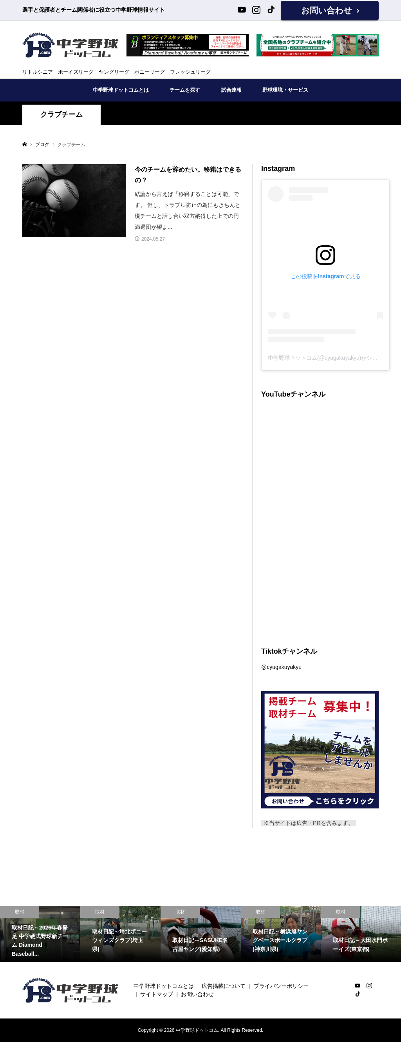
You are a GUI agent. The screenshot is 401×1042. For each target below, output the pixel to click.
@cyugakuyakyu (281, 667)
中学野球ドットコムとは (121, 90)
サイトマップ (156, 994)
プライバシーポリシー (281, 986)
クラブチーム (61, 114)
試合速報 (231, 90)
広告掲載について (224, 986)
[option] (40, 934)
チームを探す (185, 90)
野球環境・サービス (285, 90)
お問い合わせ (326, 10)
